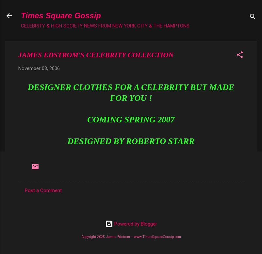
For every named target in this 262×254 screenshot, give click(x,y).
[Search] (253, 18)
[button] (240, 56)
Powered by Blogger (131, 224)
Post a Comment (43, 190)
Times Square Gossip (61, 15)
